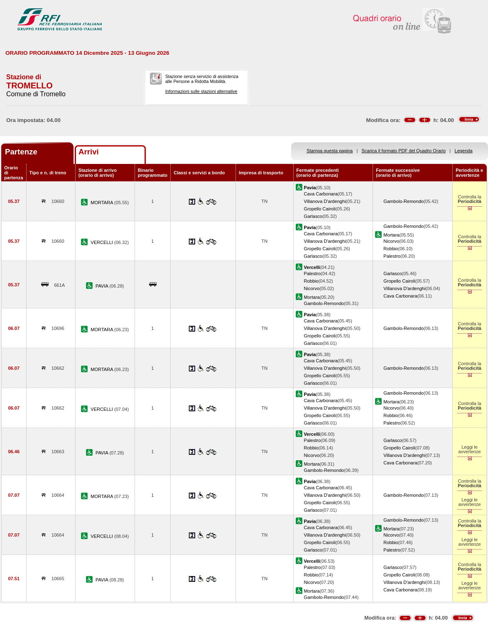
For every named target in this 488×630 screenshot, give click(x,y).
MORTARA (102, 202)
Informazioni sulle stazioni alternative (201, 91)
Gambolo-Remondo (403, 201)
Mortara (391, 234)
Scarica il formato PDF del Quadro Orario (404, 150)
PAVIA (102, 285)
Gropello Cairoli (320, 208)
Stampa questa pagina (330, 150)
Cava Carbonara (321, 193)
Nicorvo (391, 241)
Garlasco (313, 216)
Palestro (391, 256)
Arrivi (88, 151)
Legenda (464, 150)
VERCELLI (102, 242)
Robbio (390, 248)
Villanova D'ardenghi (325, 201)
